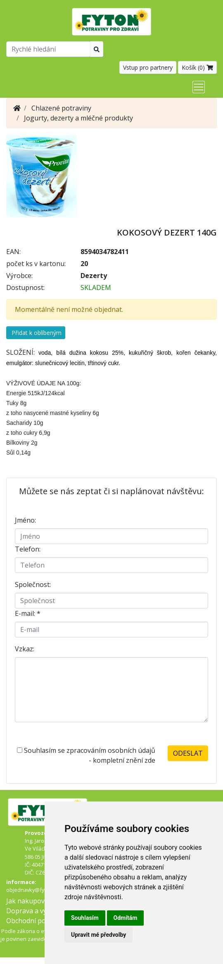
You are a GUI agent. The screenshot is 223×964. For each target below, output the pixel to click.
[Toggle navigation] (198, 87)
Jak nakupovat (28, 900)
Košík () (197, 67)
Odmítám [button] (126, 918)
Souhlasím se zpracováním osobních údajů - (86, 755)
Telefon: (27, 549)
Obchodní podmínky (37, 920)
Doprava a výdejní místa (43, 910)
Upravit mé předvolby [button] (98, 934)
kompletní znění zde (124, 760)
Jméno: (25, 520)
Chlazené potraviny (61, 108)
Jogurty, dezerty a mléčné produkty (78, 118)
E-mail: (27, 613)
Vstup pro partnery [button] (148, 67)
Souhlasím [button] (85, 918)
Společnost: (33, 584)
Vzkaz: (24, 648)
